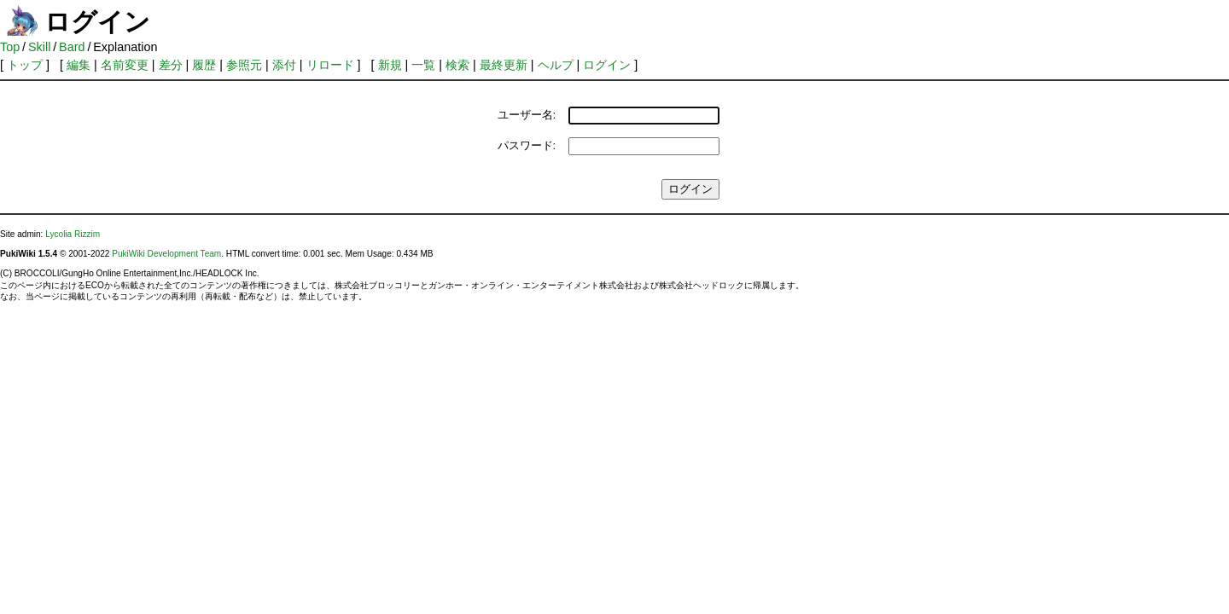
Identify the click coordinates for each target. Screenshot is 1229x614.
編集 (78, 65)
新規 (390, 65)
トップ (25, 65)
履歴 (204, 65)
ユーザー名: (527, 114)
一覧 (423, 65)
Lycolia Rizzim (72, 234)
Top (10, 47)
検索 (457, 65)
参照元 (244, 65)
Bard (71, 47)
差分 (171, 65)
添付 (284, 65)
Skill (39, 47)
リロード (330, 65)
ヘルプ (556, 65)
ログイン (607, 65)
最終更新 (503, 65)
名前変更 (125, 65)
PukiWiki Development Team (166, 253)
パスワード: (527, 145)
